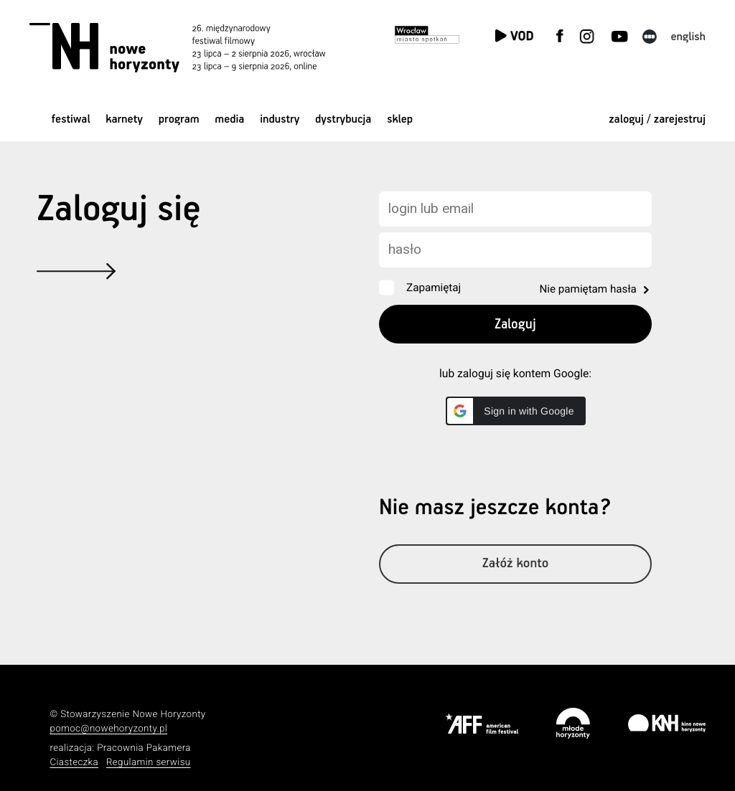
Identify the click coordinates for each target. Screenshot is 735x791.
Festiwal (71, 119)
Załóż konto (515, 564)
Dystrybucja (343, 119)
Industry (279, 119)
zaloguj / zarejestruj (657, 119)
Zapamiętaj (433, 287)
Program (179, 119)
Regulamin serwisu (148, 762)
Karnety (124, 119)
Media (229, 119)
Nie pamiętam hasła (587, 289)
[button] (516, 411)
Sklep (400, 119)
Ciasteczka (74, 762)
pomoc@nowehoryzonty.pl (108, 729)
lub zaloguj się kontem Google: (515, 373)
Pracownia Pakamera (144, 748)
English (688, 37)
